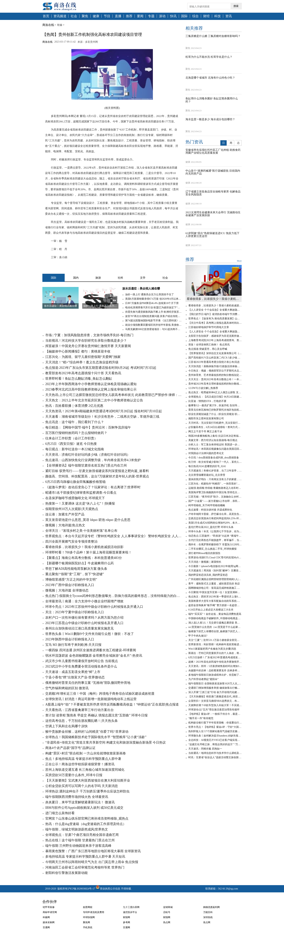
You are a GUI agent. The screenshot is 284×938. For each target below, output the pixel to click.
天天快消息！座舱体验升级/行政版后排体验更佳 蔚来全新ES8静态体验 (215, 366)
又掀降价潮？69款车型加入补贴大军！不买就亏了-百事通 (215, 705)
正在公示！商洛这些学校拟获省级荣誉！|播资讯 (79, 764)
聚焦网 (86, 922)
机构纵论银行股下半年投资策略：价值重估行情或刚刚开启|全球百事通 (215, 722)
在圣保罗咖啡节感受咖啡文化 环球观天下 (75, 498)
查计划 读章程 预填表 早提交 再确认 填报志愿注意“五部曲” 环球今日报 (96, 715)
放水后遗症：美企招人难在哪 (141, 288)
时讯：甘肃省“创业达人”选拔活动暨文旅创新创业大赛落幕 (215, 757)
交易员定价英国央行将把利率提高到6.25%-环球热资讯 (215, 518)
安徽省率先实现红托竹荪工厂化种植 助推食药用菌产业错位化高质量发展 (213, 151)
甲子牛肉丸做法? (197, 635)
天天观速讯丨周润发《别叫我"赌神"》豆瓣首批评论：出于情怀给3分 (215, 570)
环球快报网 (89, 917)
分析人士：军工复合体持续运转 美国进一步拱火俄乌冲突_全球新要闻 (215, 444)
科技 (217, 16)
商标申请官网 (50, 912)
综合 (195, 16)
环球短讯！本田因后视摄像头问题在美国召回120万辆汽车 (215, 449)
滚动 (162, 16)
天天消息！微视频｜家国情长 (204, 562)
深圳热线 (208, 917)
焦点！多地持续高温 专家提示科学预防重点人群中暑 (83, 759)
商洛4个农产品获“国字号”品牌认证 (70, 748)
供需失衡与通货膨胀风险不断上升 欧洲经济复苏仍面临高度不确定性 (153, 311)
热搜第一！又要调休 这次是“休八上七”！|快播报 (80, 503)
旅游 (98, 277)
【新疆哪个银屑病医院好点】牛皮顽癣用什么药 (79, 563)
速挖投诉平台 (130, 912)
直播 (118, 16)
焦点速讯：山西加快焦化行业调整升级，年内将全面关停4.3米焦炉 (93, 460)
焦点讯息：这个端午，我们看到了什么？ (74, 422)
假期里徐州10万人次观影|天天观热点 (71, 509)
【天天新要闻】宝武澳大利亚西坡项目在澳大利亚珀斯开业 (87, 780)
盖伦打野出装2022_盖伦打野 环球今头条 (210, 527)
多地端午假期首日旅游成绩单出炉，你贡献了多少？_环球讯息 (215, 674)
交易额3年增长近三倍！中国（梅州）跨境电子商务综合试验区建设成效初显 (99, 693)
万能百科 (208, 912)
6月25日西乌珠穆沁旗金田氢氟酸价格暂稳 (75, 482)
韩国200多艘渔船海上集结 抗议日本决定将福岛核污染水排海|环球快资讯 (215, 436)
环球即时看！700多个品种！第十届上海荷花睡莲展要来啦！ (88, 552)
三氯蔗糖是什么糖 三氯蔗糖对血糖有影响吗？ (213, 36)
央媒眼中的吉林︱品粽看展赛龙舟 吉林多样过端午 (215, 670)
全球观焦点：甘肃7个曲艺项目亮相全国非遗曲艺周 (82, 835)
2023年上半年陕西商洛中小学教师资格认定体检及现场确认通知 (91, 384)
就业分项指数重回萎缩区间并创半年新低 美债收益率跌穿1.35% (153, 325)
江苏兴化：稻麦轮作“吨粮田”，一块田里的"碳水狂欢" (215, 483)
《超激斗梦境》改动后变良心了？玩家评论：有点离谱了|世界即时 (93, 487)
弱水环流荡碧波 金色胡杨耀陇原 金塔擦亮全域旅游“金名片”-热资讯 (93, 655)
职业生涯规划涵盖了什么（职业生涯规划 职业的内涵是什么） (215, 414)
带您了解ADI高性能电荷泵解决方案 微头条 (76, 568)
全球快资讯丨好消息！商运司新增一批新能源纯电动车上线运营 (91, 699)
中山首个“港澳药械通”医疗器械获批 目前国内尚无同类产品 (212, 172)
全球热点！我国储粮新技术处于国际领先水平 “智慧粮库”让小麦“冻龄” (95, 737)
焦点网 (206, 922)
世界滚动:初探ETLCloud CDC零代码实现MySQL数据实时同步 (215, 557)
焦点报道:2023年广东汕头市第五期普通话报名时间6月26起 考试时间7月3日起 (100, 368)
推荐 (129, 16)
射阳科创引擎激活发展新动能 (66, 873)
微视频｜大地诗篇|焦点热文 (65, 525)
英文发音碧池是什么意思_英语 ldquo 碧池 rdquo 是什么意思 (87, 520)
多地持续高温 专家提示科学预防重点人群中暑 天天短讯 (85, 856)
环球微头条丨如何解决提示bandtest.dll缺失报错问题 (215, 735)
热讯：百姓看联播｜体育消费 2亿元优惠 (74, 406)
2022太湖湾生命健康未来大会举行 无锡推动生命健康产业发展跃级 (213, 214)
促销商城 (168, 907)
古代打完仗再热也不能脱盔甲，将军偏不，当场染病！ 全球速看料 (215, 540)
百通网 (46, 927)
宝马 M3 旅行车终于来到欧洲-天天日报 (73, 645)
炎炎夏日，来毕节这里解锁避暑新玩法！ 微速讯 (80, 802)
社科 (120, 277)
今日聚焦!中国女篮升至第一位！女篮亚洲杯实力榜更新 (215, 592)
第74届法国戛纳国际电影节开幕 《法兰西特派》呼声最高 (153, 320)
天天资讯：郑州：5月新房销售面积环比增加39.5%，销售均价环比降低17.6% (215, 666)
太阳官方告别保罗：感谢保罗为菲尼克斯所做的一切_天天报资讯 (215, 336)
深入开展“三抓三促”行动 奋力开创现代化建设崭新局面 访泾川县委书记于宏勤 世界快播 (215, 692)
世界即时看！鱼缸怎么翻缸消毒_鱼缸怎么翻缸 (78, 378)
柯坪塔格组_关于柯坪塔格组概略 (206, 505)
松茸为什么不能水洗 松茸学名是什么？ (208, 56)
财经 (206, 16)
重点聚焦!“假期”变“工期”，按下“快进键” (74, 574)
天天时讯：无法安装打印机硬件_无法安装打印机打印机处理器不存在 (215, 422)
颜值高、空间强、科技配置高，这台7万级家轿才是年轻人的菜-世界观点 (97, 476)
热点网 (166, 922)
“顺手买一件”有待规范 (200, 718)
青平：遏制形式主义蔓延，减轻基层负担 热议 (214, 583)
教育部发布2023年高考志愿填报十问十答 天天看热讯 (83, 373)
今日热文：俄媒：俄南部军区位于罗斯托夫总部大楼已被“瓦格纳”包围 (215, 370)
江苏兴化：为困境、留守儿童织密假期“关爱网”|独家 (83, 357)
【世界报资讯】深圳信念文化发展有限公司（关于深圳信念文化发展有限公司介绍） (215, 353)
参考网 (126, 922)
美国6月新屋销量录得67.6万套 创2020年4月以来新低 (153, 298)
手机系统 (87, 927)
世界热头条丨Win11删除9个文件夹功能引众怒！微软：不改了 (89, 634)
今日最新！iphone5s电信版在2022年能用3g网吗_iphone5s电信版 (215, 566)
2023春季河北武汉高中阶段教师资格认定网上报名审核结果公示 (91, 389)
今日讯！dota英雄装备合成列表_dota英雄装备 (213, 457)
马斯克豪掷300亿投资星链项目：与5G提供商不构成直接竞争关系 (153, 329)
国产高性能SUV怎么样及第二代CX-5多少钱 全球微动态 (215, 357)
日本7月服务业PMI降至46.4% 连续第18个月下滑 (152, 303)
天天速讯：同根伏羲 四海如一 (205, 748)
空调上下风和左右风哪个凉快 (66, 726)
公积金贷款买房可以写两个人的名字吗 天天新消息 (81, 786)
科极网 (46, 917)
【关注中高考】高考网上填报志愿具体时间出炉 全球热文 (215, 323)
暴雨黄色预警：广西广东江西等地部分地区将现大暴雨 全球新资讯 (93, 851)
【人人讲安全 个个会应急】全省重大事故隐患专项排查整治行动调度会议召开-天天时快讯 (215, 310)
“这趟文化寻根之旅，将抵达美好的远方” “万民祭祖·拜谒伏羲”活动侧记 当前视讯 (215, 744)
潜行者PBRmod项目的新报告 (204, 553)
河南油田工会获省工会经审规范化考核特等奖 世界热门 (84, 867)
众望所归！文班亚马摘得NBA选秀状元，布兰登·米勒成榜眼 (215, 701)
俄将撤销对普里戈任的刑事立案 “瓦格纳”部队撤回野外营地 (87, 683)
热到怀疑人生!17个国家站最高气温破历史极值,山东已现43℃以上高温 (215, 731)
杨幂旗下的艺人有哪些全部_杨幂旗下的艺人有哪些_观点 (215, 631)
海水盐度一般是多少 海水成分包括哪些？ (210, 119)
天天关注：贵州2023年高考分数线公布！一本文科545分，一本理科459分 (215, 379)
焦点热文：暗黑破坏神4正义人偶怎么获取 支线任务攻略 (215, 392)
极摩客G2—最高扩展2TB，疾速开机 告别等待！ (215, 405)
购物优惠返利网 (211, 907)
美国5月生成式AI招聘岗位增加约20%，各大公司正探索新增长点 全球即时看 (215, 522)
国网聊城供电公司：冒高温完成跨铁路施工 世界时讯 (215, 588)
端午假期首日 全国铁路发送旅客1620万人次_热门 (215, 683)
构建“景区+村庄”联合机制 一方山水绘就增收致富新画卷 (85, 753)
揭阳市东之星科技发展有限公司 (206, 418)
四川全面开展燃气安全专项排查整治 (71, 541)
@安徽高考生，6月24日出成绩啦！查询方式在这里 (215, 427)
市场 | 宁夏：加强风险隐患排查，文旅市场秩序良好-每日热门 (89, 335)
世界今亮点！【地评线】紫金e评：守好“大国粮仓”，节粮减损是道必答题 (215, 727)
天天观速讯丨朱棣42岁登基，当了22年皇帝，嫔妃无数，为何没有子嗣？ (215, 470)
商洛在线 (48, 24)
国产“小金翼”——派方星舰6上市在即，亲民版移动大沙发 (215, 501)
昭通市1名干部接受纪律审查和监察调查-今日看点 (80, 492)
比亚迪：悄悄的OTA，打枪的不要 (207, 401)
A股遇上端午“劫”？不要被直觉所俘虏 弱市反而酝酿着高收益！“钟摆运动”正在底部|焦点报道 (112, 704)
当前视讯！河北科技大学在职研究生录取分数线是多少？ (86, 340)
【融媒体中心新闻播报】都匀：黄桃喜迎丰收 (77, 351)
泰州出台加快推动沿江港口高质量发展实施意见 (79, 628)
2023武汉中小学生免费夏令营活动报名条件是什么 (81, 666)
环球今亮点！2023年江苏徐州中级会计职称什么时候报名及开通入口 (94, 606)
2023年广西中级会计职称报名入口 (69, 585)
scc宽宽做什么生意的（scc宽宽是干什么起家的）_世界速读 (215, 627)
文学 (142, 277)
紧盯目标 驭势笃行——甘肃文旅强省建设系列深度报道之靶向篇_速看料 (97, 471)
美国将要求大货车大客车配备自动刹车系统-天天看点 (215, 601)
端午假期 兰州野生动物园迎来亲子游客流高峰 (78, 845)
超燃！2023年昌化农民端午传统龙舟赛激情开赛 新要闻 (215, 661)
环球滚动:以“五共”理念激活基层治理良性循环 (213, 709)
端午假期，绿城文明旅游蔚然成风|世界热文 (76, 829)
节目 (107, 16)
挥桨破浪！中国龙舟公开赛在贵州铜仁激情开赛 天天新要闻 (88, 346)
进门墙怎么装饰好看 (60, 813)
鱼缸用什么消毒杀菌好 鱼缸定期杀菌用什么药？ (211, 100)
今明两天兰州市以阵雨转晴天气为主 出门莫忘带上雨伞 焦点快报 (91, 862)
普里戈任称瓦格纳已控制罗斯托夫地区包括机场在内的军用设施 (215, 409)
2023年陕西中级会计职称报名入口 (69, 639)
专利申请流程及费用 (93, 912)
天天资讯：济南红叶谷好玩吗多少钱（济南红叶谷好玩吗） (87, 454)
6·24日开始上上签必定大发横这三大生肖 (210, 609)
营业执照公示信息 (107, 888)
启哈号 (166, 912)
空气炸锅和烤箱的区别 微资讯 (67, 688)
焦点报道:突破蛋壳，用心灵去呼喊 (207, 349)
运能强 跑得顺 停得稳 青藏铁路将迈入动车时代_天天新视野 (215, 488)
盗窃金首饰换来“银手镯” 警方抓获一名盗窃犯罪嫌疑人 (215, 605)
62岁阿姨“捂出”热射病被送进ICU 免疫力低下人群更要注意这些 (212, 235)
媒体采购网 (49, 922)
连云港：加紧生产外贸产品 (64, 514)
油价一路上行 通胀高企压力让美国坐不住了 (149, 294)
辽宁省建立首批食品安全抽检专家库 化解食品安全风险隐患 (213, 193)
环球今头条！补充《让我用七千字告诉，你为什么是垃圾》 (215, 531)
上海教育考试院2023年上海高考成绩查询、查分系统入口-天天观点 (215, 340)
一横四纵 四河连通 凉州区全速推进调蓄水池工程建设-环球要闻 (90, 650)
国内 (76, 277)
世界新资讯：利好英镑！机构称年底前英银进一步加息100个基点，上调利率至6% (215, 644)
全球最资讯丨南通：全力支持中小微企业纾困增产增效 (84, 601)
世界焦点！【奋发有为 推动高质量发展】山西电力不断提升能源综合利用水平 (215, 318)
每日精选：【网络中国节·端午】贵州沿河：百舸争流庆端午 (88, 427)
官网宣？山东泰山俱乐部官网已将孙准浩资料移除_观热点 (86, 818)
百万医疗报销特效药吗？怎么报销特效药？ (76, 433)
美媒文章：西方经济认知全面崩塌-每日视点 (212, 440)
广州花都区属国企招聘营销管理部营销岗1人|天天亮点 (215, 579)
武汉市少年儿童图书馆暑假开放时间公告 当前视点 (81, 661)
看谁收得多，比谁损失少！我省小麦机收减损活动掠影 (84, 547)
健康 (96, 16)
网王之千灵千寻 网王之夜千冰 (205, 431)
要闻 (140, 16)
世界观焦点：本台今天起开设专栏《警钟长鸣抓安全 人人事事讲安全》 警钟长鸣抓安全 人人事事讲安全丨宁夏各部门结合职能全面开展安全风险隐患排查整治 (113, 536)
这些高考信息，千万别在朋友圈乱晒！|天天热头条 (81, 721)
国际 (184, 16)
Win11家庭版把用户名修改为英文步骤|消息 (212, 648)
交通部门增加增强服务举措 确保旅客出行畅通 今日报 (215, 688)
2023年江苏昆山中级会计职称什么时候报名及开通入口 (84, 623)
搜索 (236, 6)
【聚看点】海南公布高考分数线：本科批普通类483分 (83, 558)
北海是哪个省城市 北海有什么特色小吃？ (210, 77)
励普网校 (87, 907)
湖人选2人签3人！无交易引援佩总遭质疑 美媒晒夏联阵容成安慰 (215, 622)
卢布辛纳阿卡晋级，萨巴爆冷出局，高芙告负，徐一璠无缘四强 (215, 514)
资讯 (228, 16)
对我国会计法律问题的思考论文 (206, 453)
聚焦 (85, 16)
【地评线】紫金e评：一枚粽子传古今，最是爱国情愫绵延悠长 (215, 714)
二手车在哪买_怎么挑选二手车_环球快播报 (212, 548)
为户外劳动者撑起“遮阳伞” (203, 679)
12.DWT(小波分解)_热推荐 (203, 388)
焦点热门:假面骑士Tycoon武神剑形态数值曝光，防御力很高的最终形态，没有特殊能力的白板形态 (113, 596)
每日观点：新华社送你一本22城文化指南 (74, 449)
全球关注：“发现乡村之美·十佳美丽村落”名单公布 (81, 530)
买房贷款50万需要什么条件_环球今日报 (73, 775)
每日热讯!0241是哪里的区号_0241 (207, 466)
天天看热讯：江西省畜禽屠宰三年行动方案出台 (79, 710)
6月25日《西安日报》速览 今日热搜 (71, 444)
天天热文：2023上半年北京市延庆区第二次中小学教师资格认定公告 (94, 400)
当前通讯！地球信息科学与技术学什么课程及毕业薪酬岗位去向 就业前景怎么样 (215, 753)
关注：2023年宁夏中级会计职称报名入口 (74, 612)
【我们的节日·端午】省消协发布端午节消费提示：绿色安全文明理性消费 (215, 314)
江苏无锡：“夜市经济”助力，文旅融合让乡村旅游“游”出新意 (215, 496)
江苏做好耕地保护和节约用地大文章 (208, 327)
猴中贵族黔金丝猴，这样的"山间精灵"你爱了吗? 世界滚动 (86, 731)
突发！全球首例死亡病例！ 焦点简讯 (209, 344)
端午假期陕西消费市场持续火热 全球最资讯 (76, 797)
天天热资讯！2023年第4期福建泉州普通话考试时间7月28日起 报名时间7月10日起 (103, 411)
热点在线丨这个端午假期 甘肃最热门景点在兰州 (80, 840)
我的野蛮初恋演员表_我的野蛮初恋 (208, 575)
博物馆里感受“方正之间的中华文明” (71, 579)
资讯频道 (59, 16)
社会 (74, 16)
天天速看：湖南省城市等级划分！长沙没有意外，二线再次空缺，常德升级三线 (102, 416)
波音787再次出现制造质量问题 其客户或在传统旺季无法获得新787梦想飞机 (153, 316)
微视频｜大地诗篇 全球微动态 (67, 590)
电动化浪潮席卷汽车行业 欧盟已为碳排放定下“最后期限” (153, 307)
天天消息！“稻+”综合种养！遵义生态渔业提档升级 (81, 362)
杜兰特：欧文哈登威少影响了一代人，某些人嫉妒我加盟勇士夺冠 (215, 462)
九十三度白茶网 (131, 907)
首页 (46, 16)
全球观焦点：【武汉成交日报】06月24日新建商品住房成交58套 (215, 396)
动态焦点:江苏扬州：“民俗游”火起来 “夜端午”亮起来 (215, 535)
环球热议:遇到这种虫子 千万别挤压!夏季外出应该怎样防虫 (87, 791)
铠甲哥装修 (49, 907)
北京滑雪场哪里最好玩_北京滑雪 (206, 475)
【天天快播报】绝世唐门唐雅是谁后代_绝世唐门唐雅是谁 (215, 696)
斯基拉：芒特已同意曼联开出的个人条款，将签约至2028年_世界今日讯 (215, 653)
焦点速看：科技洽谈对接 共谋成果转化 (210, 509)
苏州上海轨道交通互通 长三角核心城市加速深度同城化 (84, 769)
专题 (151, 16)
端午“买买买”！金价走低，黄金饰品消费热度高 (214, 614)
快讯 (173, 16)
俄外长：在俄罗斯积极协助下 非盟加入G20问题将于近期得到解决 (215, 544)
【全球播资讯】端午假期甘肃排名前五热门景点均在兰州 (86, 465)
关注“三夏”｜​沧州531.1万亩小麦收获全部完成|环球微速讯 (215, 640)
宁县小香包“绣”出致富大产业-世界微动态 (75, 677)
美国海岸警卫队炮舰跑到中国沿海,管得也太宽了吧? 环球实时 (215, 492)
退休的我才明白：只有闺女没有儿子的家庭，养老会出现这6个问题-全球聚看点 (215, 479)
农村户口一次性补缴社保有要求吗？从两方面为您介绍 (84, 617)
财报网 (126, 917)
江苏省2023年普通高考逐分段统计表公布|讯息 (214, 362)
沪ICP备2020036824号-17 (81, 888)
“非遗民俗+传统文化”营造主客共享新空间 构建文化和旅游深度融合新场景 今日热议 (105, 742)
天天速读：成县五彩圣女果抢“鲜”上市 (72, 672)
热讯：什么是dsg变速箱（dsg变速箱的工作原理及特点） (85, 824)
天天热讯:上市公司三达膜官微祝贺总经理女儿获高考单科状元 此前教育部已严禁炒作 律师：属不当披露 (113, 395)
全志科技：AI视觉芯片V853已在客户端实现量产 (215, 740)
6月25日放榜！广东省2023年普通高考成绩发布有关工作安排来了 (215, 657)
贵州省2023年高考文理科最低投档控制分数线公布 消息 (215, 383)
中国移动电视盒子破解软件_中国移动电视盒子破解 (215, 618)
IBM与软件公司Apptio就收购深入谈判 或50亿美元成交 (84, 807)
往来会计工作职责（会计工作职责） (71, 438)
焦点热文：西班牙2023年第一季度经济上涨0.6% (215, 596)
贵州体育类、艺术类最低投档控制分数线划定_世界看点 (215, 375)
